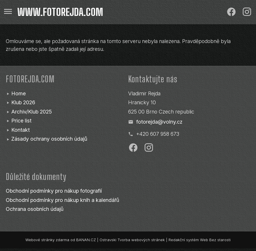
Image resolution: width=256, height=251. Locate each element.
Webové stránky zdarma (47, 239)
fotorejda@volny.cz (159, 122)
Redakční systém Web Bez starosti (200, 239)
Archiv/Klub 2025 (31, 112)
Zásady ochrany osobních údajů (49, 139)
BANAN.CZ (86, 239)
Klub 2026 (23, 102)
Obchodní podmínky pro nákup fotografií (54, 191)
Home (18, 93)
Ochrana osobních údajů (34, 209)
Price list (21, 121)
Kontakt (20, 130)
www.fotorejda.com (60, 12)
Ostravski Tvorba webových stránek (132, 239)
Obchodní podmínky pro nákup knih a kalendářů (62, 200)
